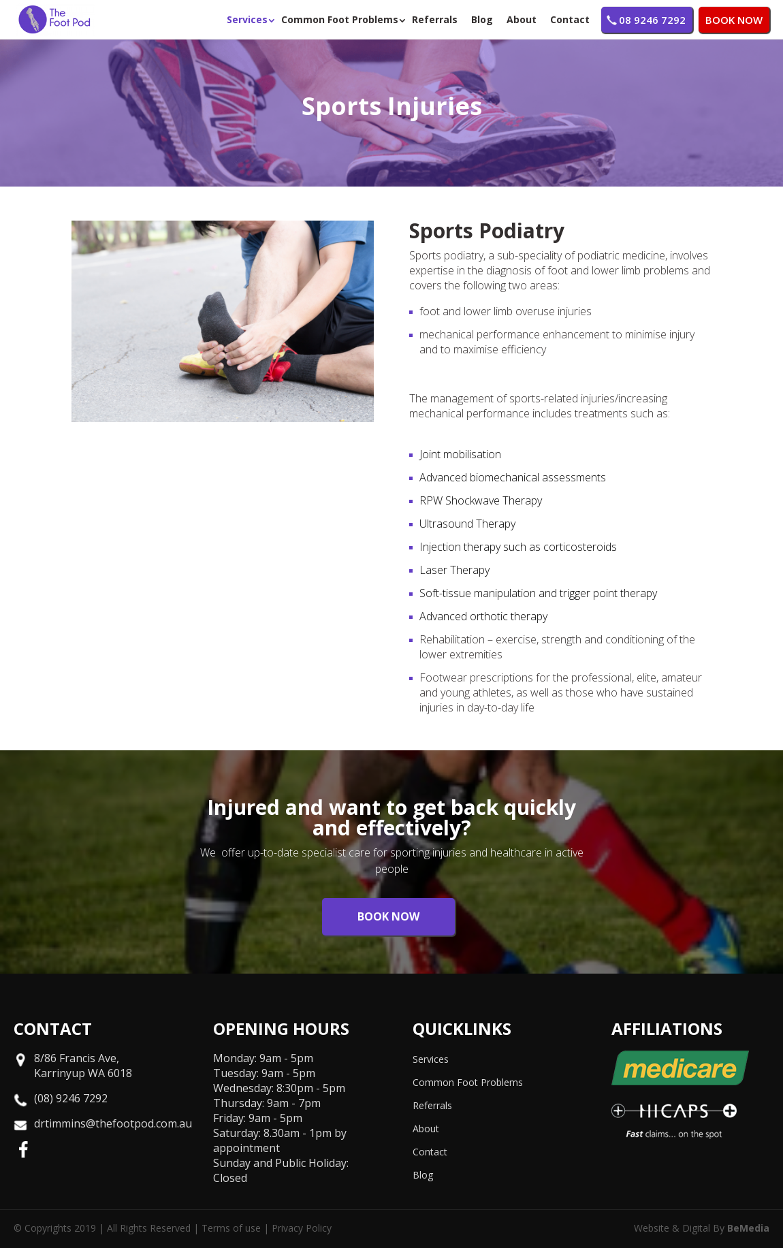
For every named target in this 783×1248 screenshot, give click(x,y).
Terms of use (231, 1227)
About (522, 19)
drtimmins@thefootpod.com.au (113, 1123)
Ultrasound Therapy (467, 523)
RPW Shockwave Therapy (480, 500)
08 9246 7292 (652, 20)
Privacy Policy (302, 1227)
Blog (482, 19)
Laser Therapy (454, 569)
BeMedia (748, 1227)
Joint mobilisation (460, 454)
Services (247, 19)
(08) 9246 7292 (71, 1098)
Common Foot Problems (339, 19)
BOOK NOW (734, 20)
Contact (570, 19)
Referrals (435, 19)
